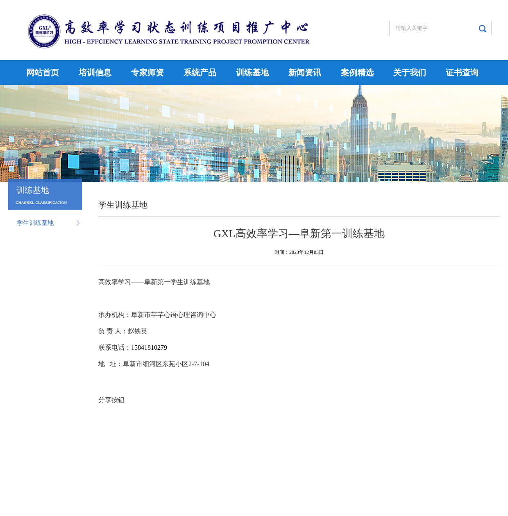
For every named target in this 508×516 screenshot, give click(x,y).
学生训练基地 (35, 223)
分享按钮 (111, 399)
